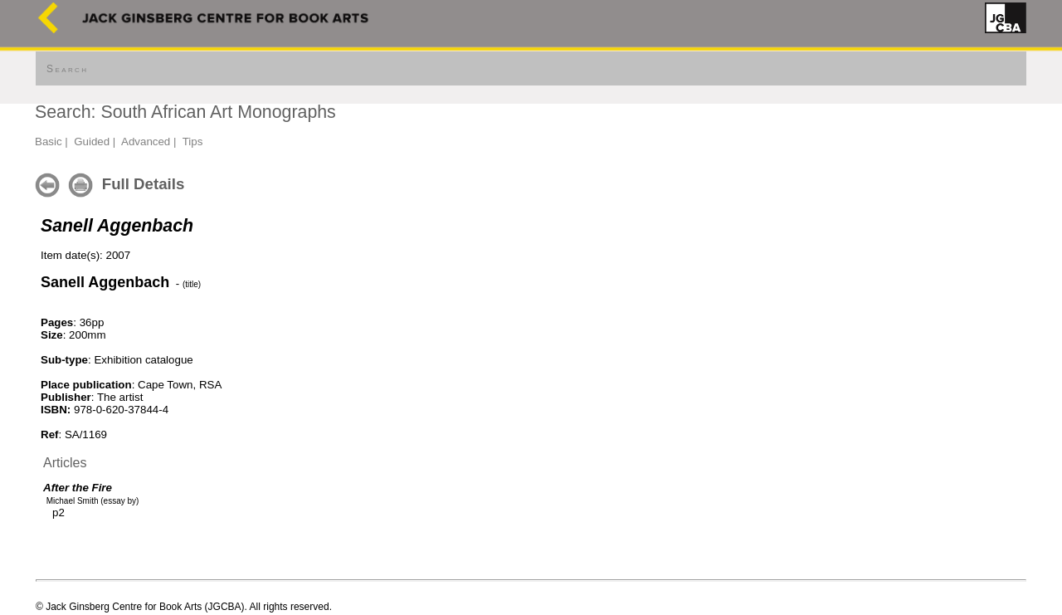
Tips (193, 141)
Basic (48, 141)
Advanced (145, 141)
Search (67, 69)
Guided (92, 141)
